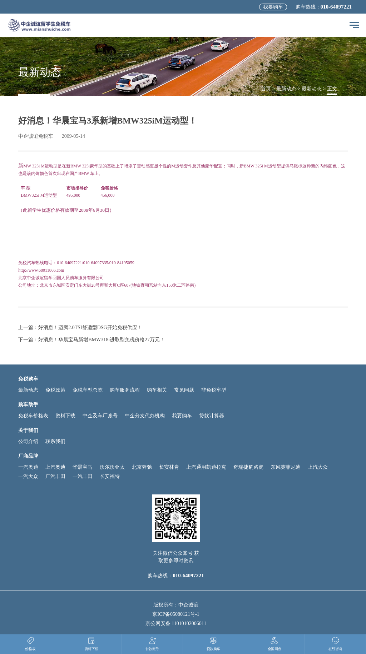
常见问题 (184, 390)
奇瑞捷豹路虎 (248, 467)
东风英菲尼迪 (286, 467)
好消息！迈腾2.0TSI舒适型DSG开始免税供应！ (90, 327)
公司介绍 (28, 441)
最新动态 (286, 88)
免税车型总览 (88, 390)
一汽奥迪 (28, 467)
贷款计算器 (211, 415)
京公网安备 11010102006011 (175, 623)
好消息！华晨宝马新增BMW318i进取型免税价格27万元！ (101, 339)
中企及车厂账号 (100, 415)
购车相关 (157, 390)
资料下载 (65, 415)
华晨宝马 (83, 467)
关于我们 (28, 430)
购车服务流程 (125, 390)
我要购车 (273, 7)
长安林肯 (169, 467)
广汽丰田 (55, 476)
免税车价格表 (33, 415)
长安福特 (110, 476)
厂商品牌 (28, 456)
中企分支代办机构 (145, 415)
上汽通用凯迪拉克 (206, 467)
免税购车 (28, 379)
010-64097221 (336, 7)
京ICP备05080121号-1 (175, 614)
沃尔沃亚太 (112, 467)
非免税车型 (213, 390)
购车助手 (28, 404)
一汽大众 (28, 476)
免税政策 (55, 390)
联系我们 (55, 441)
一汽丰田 (83, 476)
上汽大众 (318, 467)
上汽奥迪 (55, 467)
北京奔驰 (142, 467)
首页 (266, 88)
